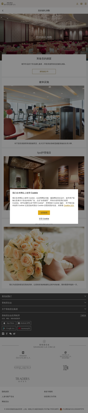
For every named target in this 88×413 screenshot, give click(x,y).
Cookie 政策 (69, 205)
